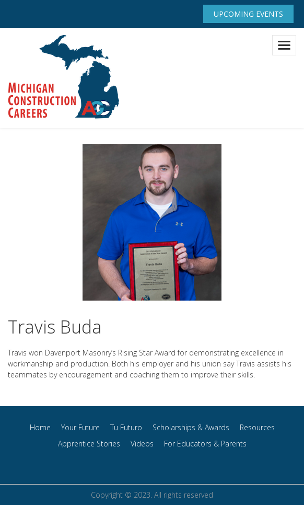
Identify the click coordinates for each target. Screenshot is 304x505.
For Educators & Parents (205, 444)
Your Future (80, 427)
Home (40, 427)
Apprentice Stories (89, 444)
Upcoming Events (248, 14)
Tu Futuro (126, 427)
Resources (257, 427)
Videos (142, 444)
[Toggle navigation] (284, 45)
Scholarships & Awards (191, 427)
